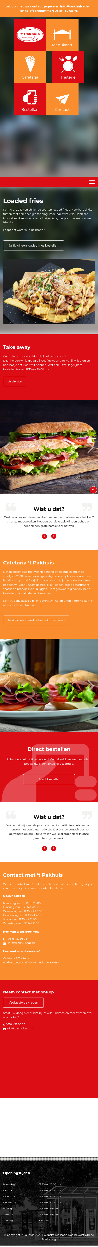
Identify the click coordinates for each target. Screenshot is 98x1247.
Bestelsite (16, 382)
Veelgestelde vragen (24, 1004)
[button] (10, 448)
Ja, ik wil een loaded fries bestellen (34, 245)
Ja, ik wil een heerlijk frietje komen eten (37, 621)
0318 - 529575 (54, 3)
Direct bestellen (49, 780)
